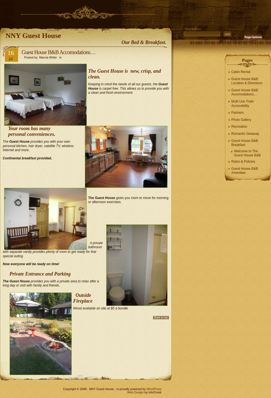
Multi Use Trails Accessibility (242, 103)
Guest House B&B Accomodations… (244, 92)
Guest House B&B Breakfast (244, 143)
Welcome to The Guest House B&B (247, 153)
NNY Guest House (33, 36)
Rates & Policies (243, 161)
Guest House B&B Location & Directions (246, 81)
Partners (237, 113)
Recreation (239, 126)
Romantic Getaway (245, 134)
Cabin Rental (240, 72)
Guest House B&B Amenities (244, 171)
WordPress (154, 389)
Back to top (161, 317)
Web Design (135, 392)
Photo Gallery (241, 120)
